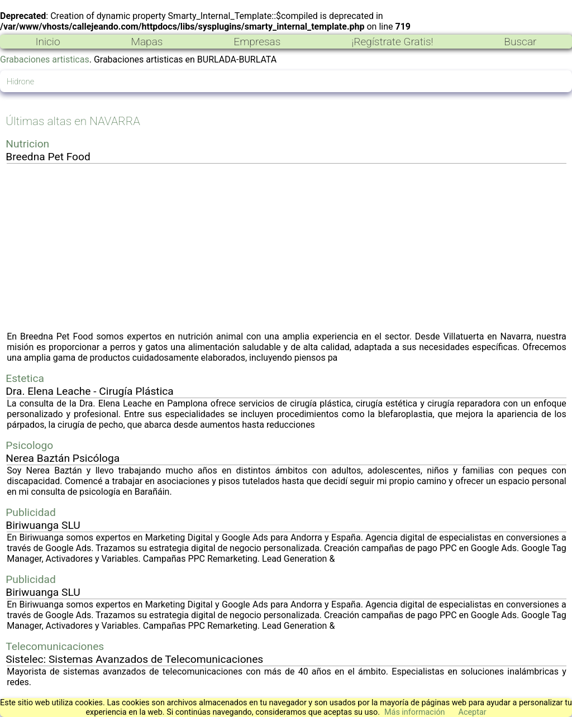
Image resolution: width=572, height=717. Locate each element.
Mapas (147, 41)
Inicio (47, 41)
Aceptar (473, 712)
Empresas (256, 41)
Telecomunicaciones (55, 646)
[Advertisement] (286, 247)
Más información (414, 712)
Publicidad (31, 512)
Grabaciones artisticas (44, 59)
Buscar (520, 41)
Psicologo (29, 445)
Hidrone (20, 82)
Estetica (25, 378)
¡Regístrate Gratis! (392, 41)
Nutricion (27, 143)
